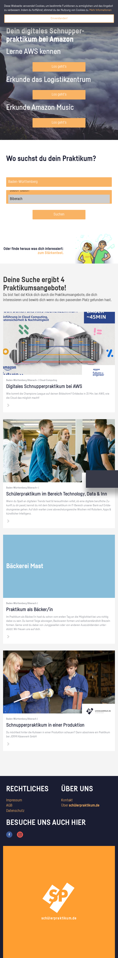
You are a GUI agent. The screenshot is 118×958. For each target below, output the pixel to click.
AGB (9, 805)
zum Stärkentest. (50, 253)
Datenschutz (15, 811)
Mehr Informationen (100, 10)
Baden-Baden (59, 190)
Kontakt (67, 800)
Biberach (59, 199)
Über (80, 805)
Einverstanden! (59, 18)
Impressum (14, 800)
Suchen (59, 214)
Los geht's (59, 67)
